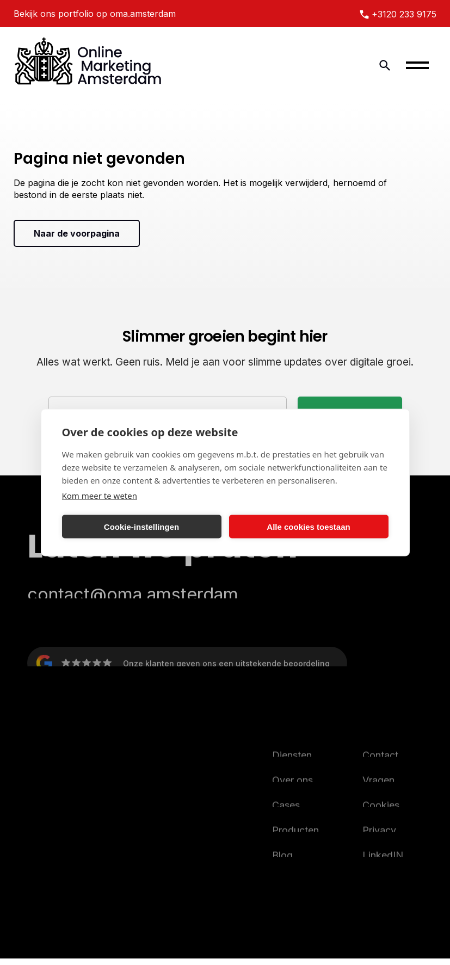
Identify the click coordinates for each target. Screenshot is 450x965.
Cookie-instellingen (141, 526)
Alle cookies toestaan (308, 526)
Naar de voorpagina (77, 233)
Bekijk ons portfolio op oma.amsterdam (95, 13)
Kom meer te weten (100, 495)
